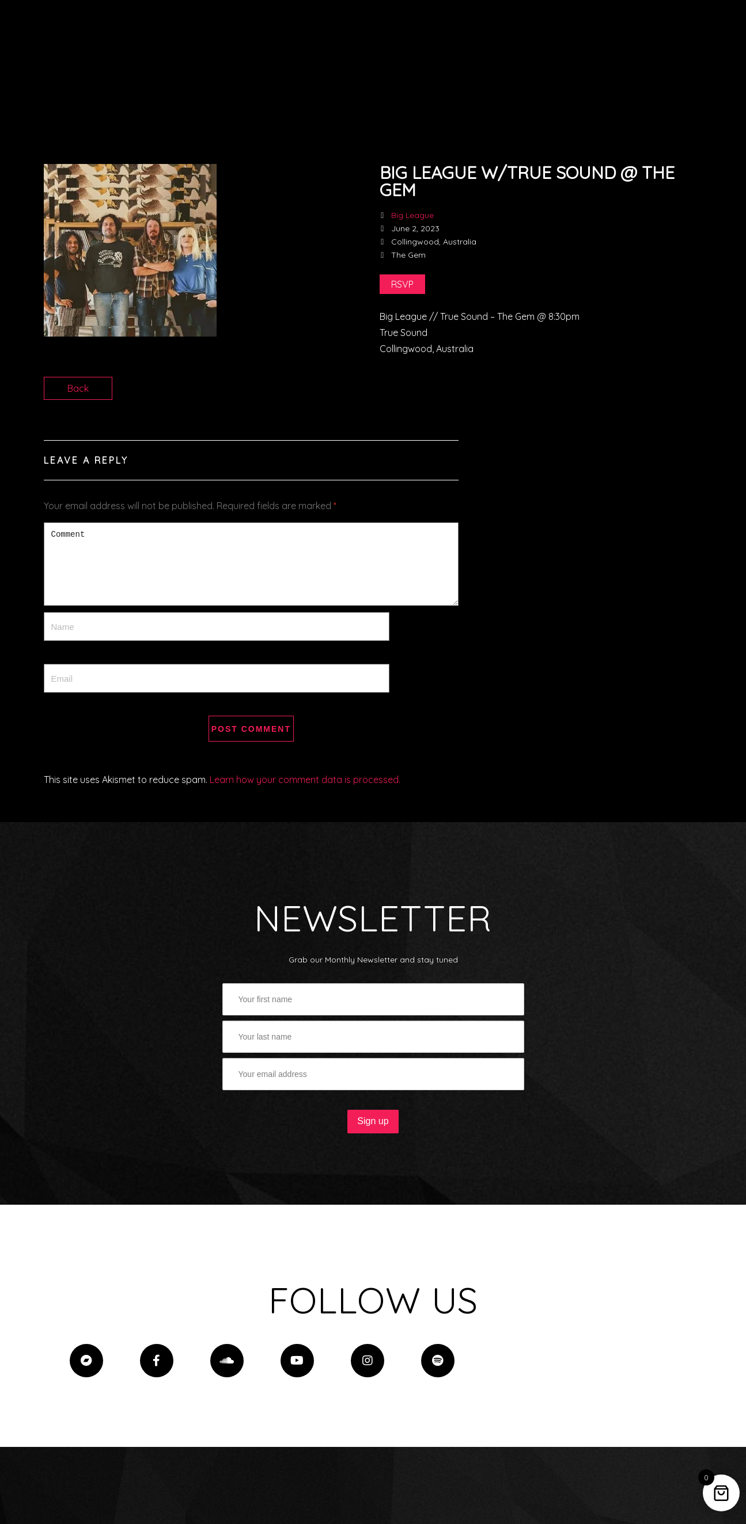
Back (78, 388)
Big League (412, 215)
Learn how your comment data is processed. (305, 779)
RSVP (402, 284)
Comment (251, 564)
